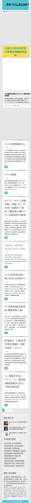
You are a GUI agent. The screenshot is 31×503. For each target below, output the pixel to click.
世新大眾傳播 (7, 448)
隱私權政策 (19, 501)
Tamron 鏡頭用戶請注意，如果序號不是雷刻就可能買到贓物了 (17, 428)
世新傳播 (23, 451)
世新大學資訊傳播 (18, 453)
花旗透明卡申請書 (19, 461)
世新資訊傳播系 (8, 453)
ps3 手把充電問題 (16, 443)
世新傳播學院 (16, 451)
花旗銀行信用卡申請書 (10, 458)
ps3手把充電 (7, 443)
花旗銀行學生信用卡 (9, 466)
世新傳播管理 (7, 451)
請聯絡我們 (14, 496)
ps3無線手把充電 (8, 446)
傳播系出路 (18, 456)
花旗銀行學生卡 (20, 466)
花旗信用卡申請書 (9, 461)
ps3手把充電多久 (18, 446)
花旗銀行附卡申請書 (9, 463)
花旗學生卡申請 (20, 463)
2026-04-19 (8, 106)
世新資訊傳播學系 (9, 456)
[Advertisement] (15, 29)
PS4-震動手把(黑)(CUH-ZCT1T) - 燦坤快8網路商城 (16, 95)
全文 (6, 167)
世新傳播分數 (16, 448)
